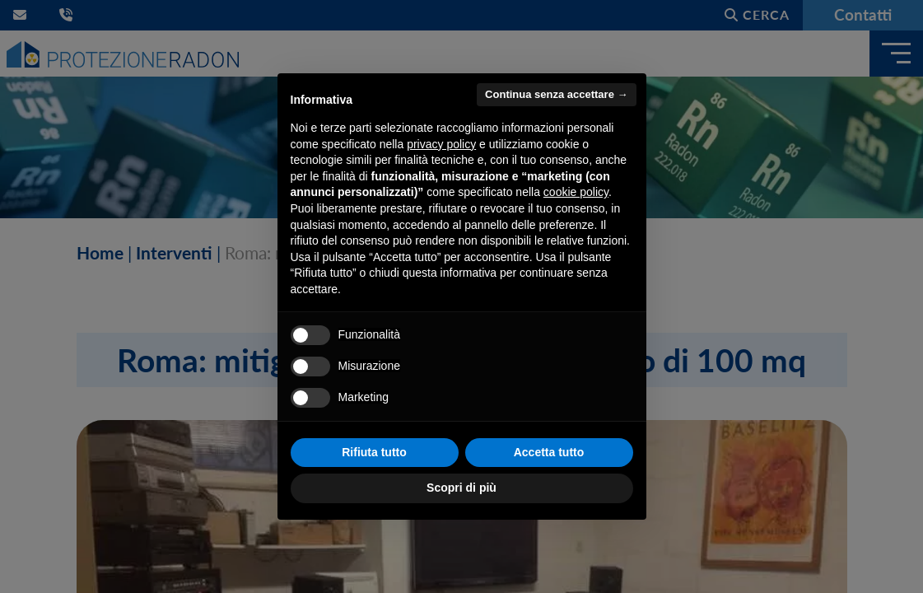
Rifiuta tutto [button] (374, 452)
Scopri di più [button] (461, 487)
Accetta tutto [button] (549, 452)
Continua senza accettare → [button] (556, 94)
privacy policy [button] (441, 144)
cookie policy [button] (575, 191)
